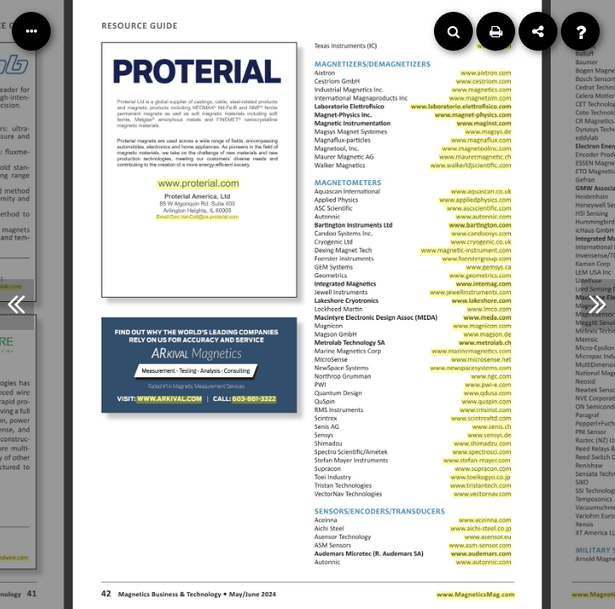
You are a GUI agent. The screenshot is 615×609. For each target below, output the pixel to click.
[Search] (453, 31)
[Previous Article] (17, 304)
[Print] (495, 31)
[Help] (580, 31)
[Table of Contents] (31, 31)
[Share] (538, 31)
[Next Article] (598, 304)
